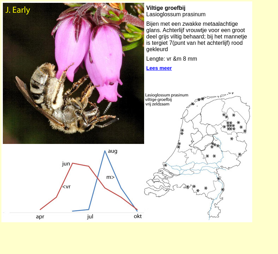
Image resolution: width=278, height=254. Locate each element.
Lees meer (159, 68)
